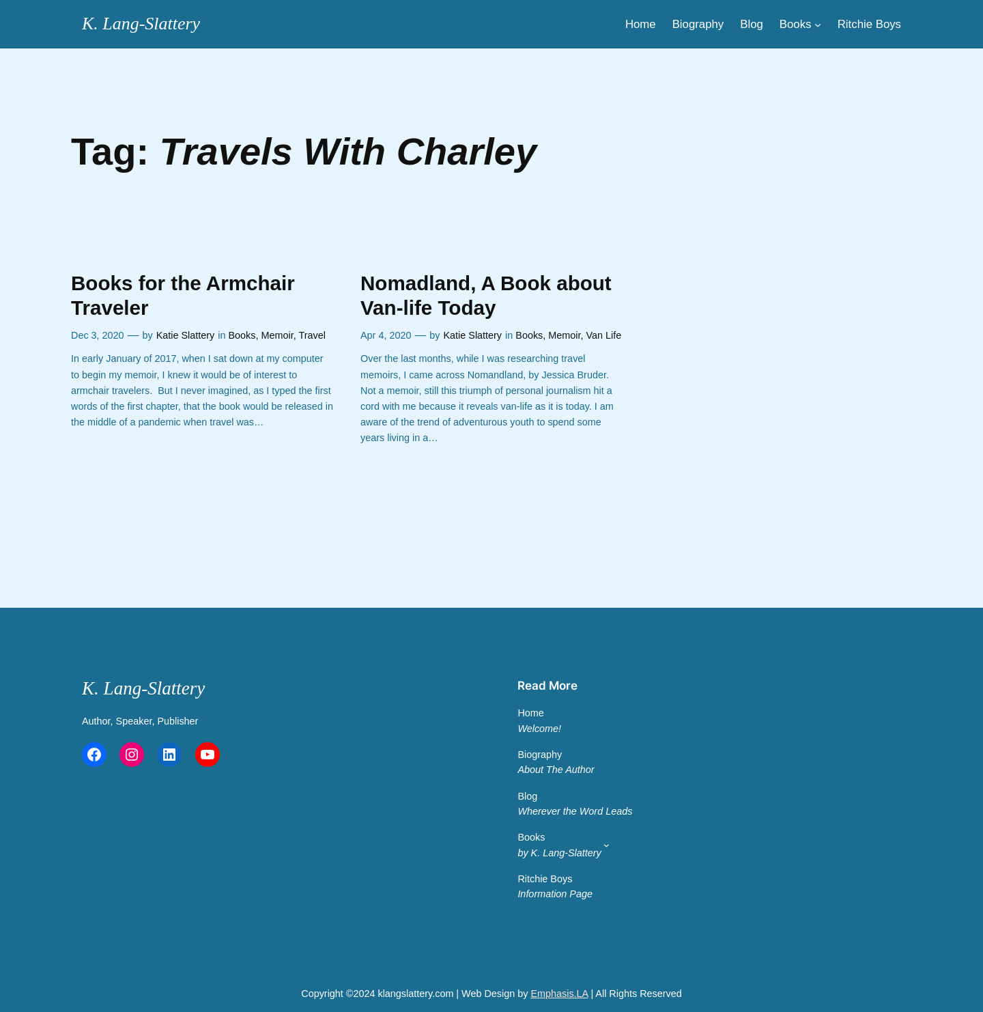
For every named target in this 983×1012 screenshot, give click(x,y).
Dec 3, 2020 (97, 335)
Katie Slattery (185, 335)
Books (242, 335)
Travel (311, 335)
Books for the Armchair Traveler (183, 295)
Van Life (604, 335)
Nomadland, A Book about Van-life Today (486, 295)
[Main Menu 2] (606, 845)
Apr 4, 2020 (385, 335)
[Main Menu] (817, 23)
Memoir (277, 335)
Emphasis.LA (559, 993)
